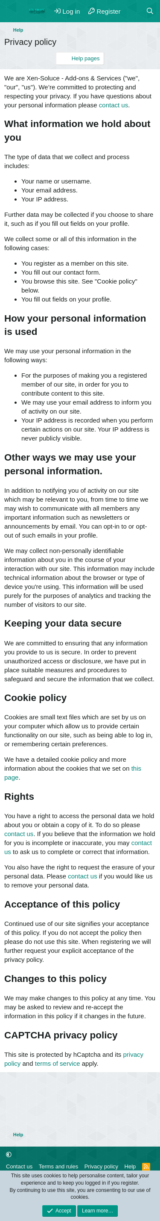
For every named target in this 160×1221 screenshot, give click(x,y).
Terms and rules (58, 1166)
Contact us (19, 1166)
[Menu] (12, 11)
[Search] (150, 11)
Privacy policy (101, 1166)
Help (130, 1166)
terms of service (57, 1063)
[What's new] (133, 11)
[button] (8, 1154)
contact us (113, 105)
